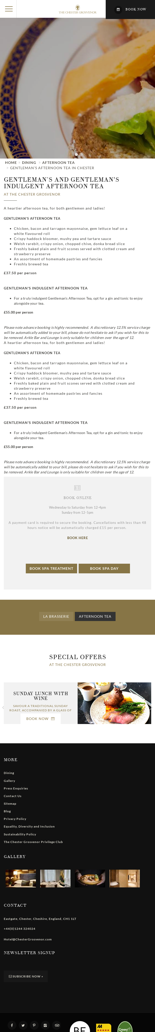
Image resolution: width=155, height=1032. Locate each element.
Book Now (40, 718)
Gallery (9, 781)
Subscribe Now (25, 976)
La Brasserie (56, 616)
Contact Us (12, 796)
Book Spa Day (104, 568)
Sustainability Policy (20, 834)
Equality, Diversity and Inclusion (29, 826)
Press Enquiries (16, 788)
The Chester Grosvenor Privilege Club (33, 842)
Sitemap (10, 803)
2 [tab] (82, 157)
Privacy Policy (15, 819)
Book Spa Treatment (51, 568)
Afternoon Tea (58, 162)
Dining (29, 162)
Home (11, 162)
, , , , (40, 919)
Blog (7, 811)
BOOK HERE (77, 538)
